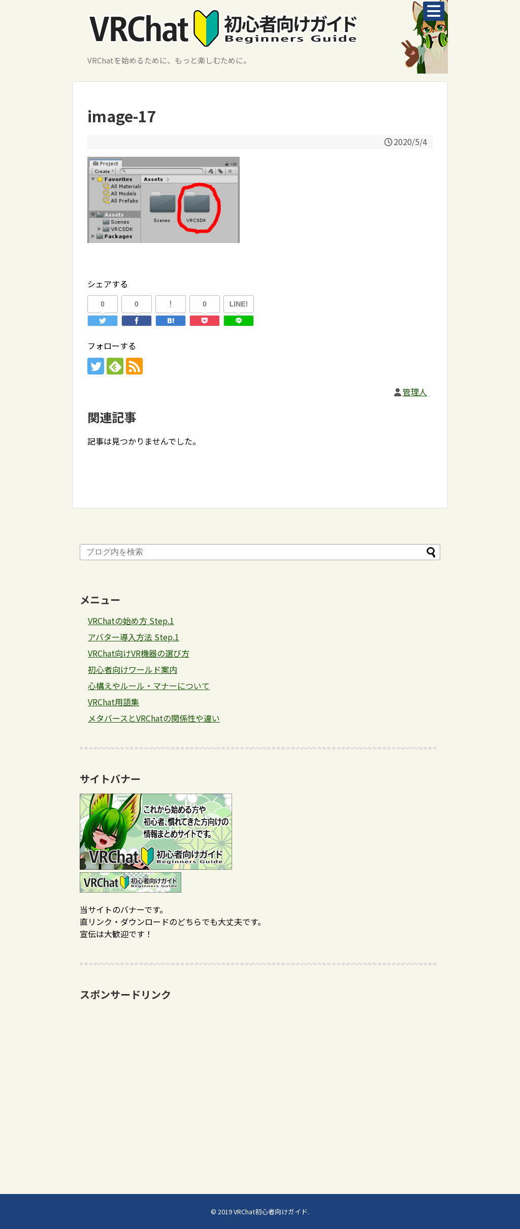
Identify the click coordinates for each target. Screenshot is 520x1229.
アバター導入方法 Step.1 (133, 637)
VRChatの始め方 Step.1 (131, 620)
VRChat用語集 (113, 702)
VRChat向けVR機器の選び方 (138, 653)
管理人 (415, 392)
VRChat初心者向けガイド (271, 1211)
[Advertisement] (260, 1077)
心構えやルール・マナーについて (149, 685)
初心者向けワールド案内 (132, 669)
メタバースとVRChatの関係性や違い (154, 718)
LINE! (239, 304)
